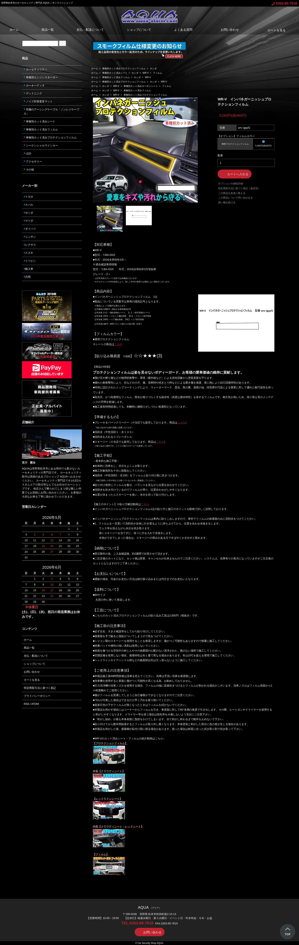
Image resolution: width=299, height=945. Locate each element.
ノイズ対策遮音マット (38, 101)
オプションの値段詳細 (230, 183)
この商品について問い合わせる (235, 197)
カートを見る (274, 30)
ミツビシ (30, 260)
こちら (181, 422)
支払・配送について (90, 29)
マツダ (28, 220)
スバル (28, 204)
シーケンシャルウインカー (41, 145)
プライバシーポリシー (37, 695)
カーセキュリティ (35, 69)
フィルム (157, 73)
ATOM (35, 703)
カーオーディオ (34, 85)
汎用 (27, 276)
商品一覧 (48, 29)
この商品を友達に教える (231, 193)
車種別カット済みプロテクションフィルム (124, 68)
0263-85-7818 (284, 3)
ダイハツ (30, 228)
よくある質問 (183, 29)
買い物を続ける (227, 202)
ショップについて (139, 29)
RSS (26, 703)
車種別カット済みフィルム (116, 77)
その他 (29, 169)
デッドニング (33, 93)
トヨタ (28, 196)
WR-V (146, 73)
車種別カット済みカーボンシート (141, 86)
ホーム (14, 29)
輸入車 (28, 268)
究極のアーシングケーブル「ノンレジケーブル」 (51, 111)
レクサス (30, 244)
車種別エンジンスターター (41, 77)
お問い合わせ (227, 29)
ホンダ (153, 68)
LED (27, 153)
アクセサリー (33, 161)
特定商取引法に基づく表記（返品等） (239, 188)
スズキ (28, 252)
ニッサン (30, 236)
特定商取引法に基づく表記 (40, 687)
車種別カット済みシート (114, 73)
